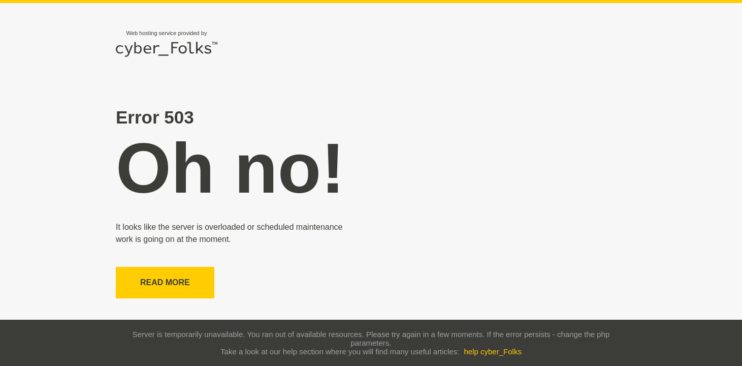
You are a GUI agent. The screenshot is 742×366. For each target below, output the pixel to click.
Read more (165, 282)
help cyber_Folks (493, 351)
